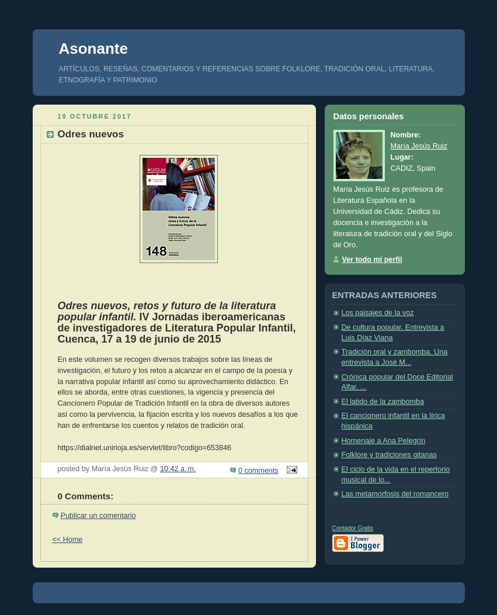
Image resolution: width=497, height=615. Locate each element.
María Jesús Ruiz (419, 146)
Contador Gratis (353, 528)
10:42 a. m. (178, 469)
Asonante (93, 48)
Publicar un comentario (98, 516)
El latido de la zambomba (383, 402)
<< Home (68, 539)
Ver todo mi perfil (372, 259)
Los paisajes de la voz (378, 313)
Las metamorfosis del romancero (395, 494)
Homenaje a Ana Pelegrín (384, 441)
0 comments (258, 471)
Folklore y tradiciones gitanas (389, 455)
